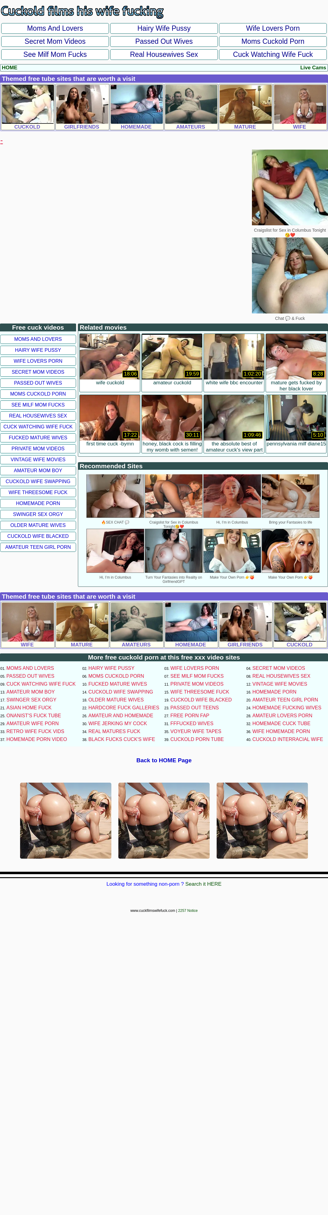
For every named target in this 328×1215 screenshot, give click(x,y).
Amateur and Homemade (121, 715)
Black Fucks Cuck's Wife (122, 739)
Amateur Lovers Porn (282, 715)
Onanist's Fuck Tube (33, 715)
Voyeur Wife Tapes (195, 731)
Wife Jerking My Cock (118, 723)
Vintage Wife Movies (38, 459)
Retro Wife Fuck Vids (35, 731)
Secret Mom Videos (55, 41)
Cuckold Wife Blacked (38, 536)
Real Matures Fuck (115, 731)
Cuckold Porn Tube (197, 739)
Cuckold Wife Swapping (38, 481)
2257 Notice (188, 911)
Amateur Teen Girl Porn (38, 547)
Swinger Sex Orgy (38, 514)
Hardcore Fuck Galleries (124, 707)
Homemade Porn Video (36, 739)
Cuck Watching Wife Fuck (273, 54)
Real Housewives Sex (164, 54)
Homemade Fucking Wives (287, 707)
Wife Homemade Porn (281, 731)
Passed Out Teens (194, 707)
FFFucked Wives (191, 723)
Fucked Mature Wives (38, 437)
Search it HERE (203, 884)
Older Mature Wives (38, 525)
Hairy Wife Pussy (163, 28)
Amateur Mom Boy (38, 470)
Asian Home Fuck (28, 707)
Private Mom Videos (38, 448)
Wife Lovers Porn (273, 28)
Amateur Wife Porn (32, 723)
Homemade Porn (38, 503)
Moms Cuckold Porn (272, 41)
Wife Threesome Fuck (38, 492)
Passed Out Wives (164, 41)
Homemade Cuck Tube (282, 723)
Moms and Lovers (55, 28)
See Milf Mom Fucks (55, 54)
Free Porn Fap (189, 715)
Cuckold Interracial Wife (288, 739)
